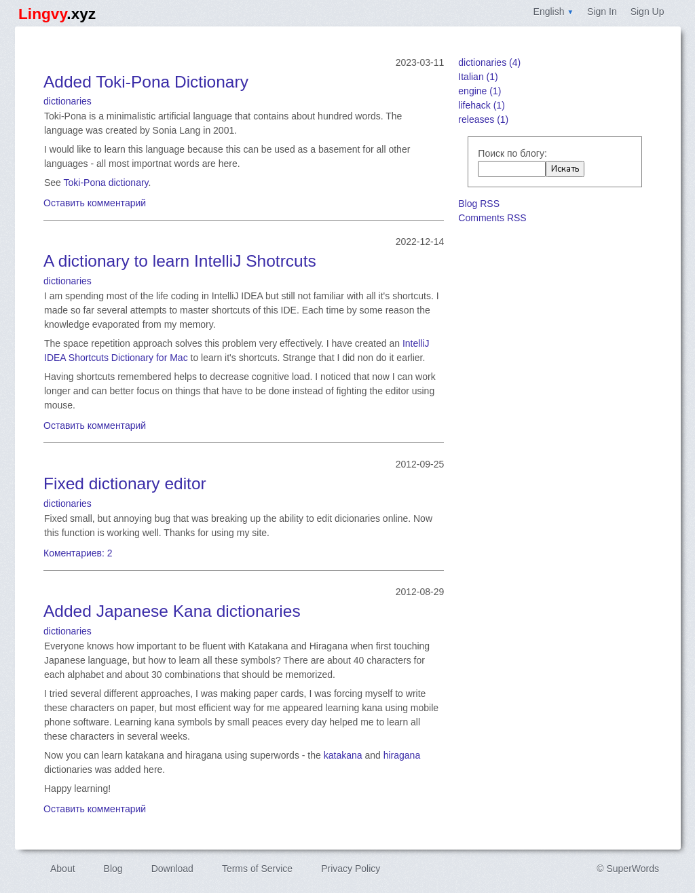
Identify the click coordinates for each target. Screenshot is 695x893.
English (553, 11)
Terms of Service (257, 868)
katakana (343, 755)
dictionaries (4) (489, 62)
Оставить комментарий (94, 202)
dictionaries (67, 101)
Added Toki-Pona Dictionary (145, 82)
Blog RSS (479, 203)
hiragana (402, 755)
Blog (113, 868)
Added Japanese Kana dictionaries (172, 611)
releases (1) (483, 119)
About (62, 868)
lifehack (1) (481, 105)
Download (172, 868)
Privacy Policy (350, 868)
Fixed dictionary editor (124, 483)
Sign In (602, 11)
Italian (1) (477, 76)
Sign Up (647, 11)
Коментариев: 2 (78, 553)
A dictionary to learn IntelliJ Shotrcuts (179, 261)
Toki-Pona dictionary (106, 182)
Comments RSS (492, 217)
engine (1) (479, 91)
